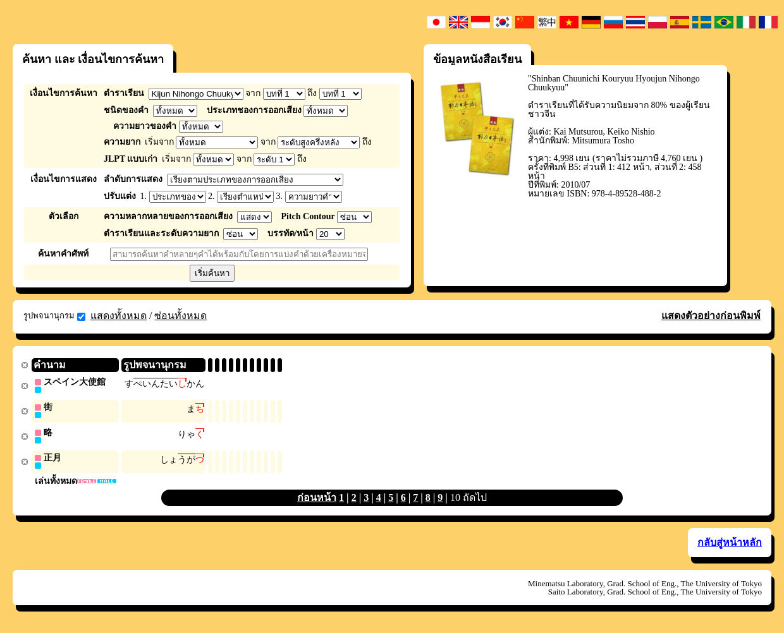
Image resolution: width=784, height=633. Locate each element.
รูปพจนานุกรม (54, 316)
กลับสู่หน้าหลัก (729, 545)
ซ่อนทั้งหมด (180, 315)
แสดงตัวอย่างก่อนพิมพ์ (711, 315)
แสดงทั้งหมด (118, 315)
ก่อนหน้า (316, 500)
